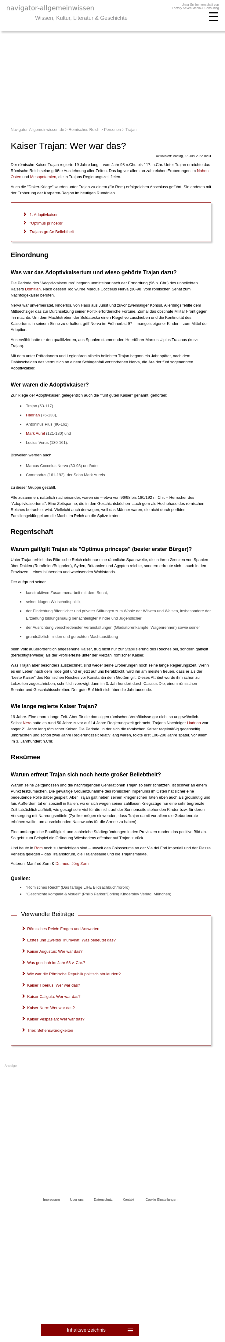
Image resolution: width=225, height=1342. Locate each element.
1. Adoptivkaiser (44, 214)
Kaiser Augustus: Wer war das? (54, 951)
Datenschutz (103, 1199)
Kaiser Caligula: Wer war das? (54, 996)
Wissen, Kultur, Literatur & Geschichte (81, 18)
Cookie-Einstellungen (161, 1199)
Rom (38, 848)
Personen (112, 129)
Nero (27, 723)
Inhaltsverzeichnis (100, 1330)
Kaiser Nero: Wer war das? (51, 1008)
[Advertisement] (112, 77)
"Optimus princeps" (46, 223)
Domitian (33, 289)
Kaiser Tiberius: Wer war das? (53, 985)
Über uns (77, 1199)
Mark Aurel (35, 433)
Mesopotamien (43, 176)
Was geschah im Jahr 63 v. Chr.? (56, 962)
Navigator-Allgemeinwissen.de (37, 129)
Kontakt (128, 1199)
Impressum (51, 1199)
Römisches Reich (84, 129)
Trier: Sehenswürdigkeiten (50, 1030)
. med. (72, 863)
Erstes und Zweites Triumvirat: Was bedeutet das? (71, 940)
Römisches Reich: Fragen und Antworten (63, 928)
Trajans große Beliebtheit (52, 231)
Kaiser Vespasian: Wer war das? (56, 1019)
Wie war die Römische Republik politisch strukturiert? (74, 974)
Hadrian (33, 415)
